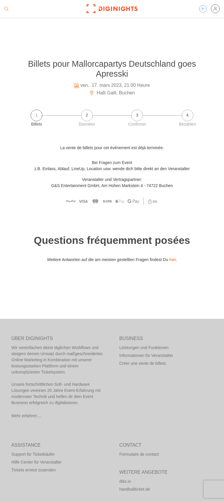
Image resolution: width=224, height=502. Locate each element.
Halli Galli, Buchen (112, 92)
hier (172, 259)
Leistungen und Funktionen (144, 347)
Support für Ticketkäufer (33, 454)
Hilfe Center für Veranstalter (36, 462)
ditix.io (125, 481)
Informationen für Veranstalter (146, 355)
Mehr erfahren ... (26, 415)
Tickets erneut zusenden (33, 470)
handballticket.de (134, 489)
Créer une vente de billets (142, 363)
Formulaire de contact (139, 454)
